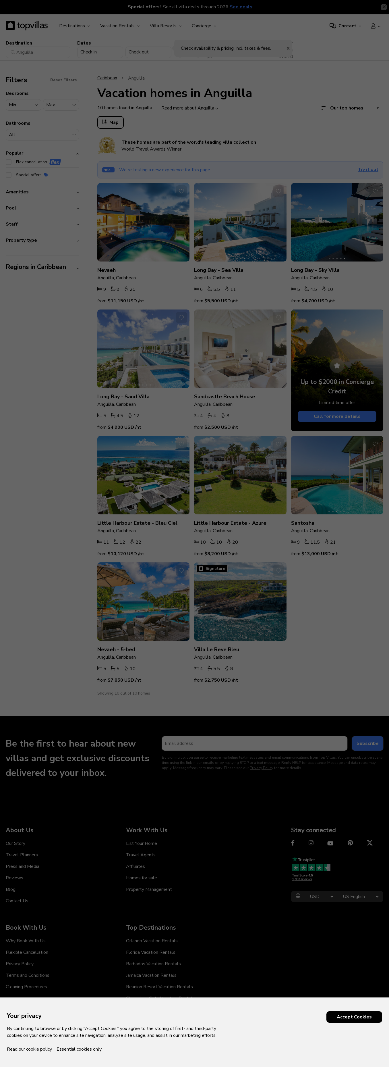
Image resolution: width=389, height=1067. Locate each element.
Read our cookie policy (29, 1049)
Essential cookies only (79, 1049)
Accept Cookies (354, 1017)
